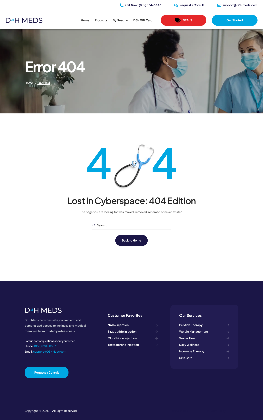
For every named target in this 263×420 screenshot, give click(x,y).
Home (29, 83)
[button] (183, 20)
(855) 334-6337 (45, 346)
